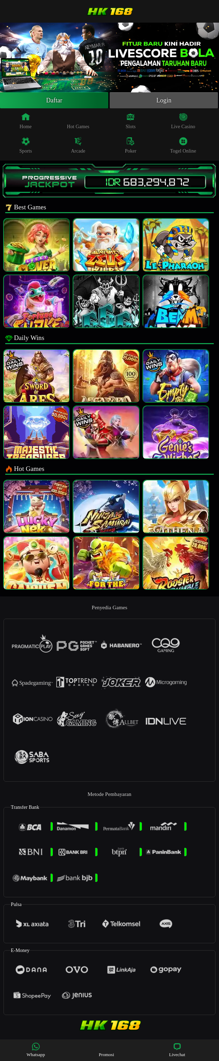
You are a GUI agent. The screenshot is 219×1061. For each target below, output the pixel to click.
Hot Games (78, 121)
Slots (131, 121)
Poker (130, 145)
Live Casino (183, 121)
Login (163, 100)
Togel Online (183, 145)
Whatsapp (36, 1049)
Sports (25, 145)
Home (26, 121)
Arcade (78, 145)
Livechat (177, 1049)
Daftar (54, 100)
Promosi (106, 1049)
